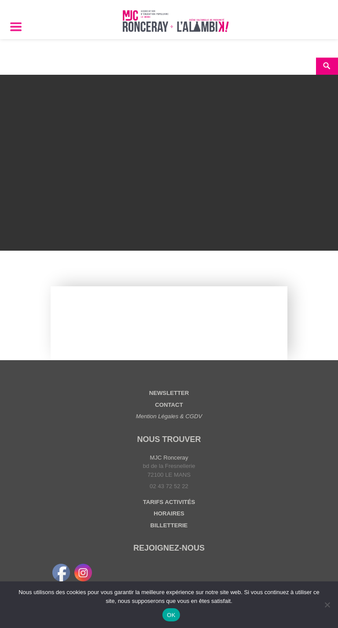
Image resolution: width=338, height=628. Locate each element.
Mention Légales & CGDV (169, 416)
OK (171, 615)
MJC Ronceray (169, 457)
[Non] (327, 604)
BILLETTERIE (169, 525)
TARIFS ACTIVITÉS (169, 502)
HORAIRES (169, 513)
